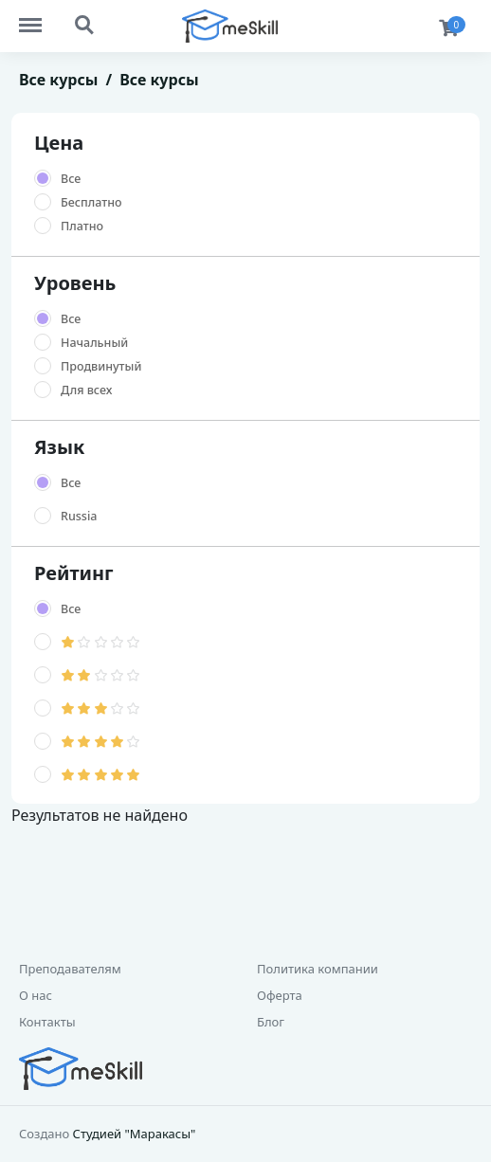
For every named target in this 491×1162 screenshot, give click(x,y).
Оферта (279, 995)
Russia (79, 516)
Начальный (94, 343)
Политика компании (317, 968)
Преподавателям (70, 968)
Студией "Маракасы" (134, 1133)
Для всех (86, 390)
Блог (270, 1021)
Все (71, 179)
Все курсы (59, 79)
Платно (82, 226)
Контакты (47, 1021)
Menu (39, 16)
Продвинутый (101, 366)
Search (85, 25)
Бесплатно (91, 202)
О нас (35, 995)
